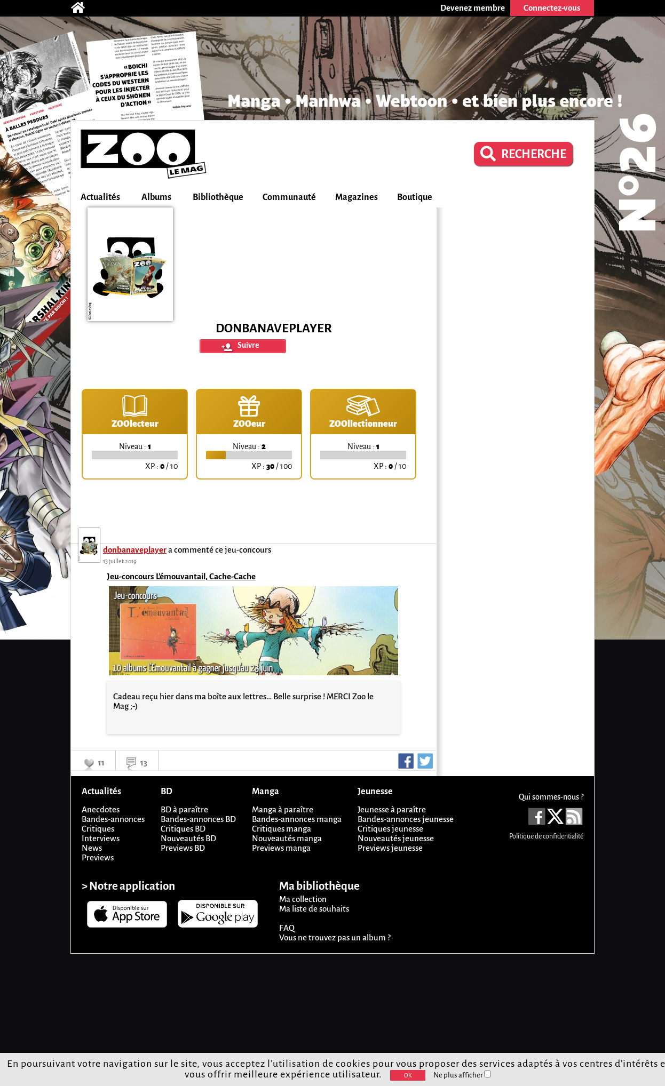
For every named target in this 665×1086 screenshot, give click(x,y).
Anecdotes (101, 809)
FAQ (287, 927)
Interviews (101, 838)
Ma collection (303, 899)
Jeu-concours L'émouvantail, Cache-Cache (181, 576)
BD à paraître (184, 809)
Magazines (356, 197)
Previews (98, 857)
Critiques (98, 828)
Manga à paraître (282, 809)
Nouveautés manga (287, 838)
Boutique (414, 197)
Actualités (100, 197)
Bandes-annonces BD (198, 819)
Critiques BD (183, 828)
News (92, 847)
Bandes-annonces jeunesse (406, 819)
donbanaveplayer (135, 549)
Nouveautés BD (188, 838)
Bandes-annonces (113, 819)
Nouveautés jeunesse (396, 838)
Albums (156, 197)
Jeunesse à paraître (392, 809)
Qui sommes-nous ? (551, 797)
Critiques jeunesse (390, 828)
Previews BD (183, 847)
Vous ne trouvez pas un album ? (335, 937)
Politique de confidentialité (546, 836)
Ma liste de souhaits (314, 908)
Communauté (289, 197)
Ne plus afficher (462, 1075)
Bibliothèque (218, 197)
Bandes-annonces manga (297, 819)
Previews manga (281, 847)
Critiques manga (281, 828)
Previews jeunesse (390, 847)
